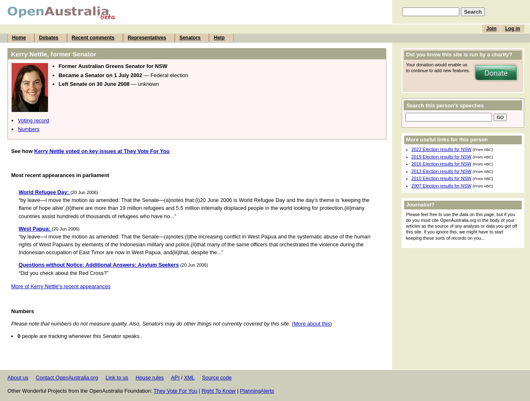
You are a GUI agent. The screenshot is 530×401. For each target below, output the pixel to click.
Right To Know (219, 391)
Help (219, 38)
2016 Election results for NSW (442, 163)
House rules (149, 377)
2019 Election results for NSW (442, 156)
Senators (189, 38)
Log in (512, 29)
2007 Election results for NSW (442, 185)
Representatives (147, 38)
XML (189, 377)
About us (18, 377)
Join (491, 29)
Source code (217, 377)
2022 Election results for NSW (442, 149)
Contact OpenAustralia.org (67, 377)
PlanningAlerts (257, 391)
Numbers (28, 129)
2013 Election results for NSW (442, 171)
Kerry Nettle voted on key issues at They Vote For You (101, 151)
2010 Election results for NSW (442, 178)
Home (19, 38)
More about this (312, 324)
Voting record (33, 120)
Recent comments (93, 38)
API (175, 377)
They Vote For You (175, 391)
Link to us (117, 377)
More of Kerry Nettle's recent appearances (61, 286)
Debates (48, 38)
